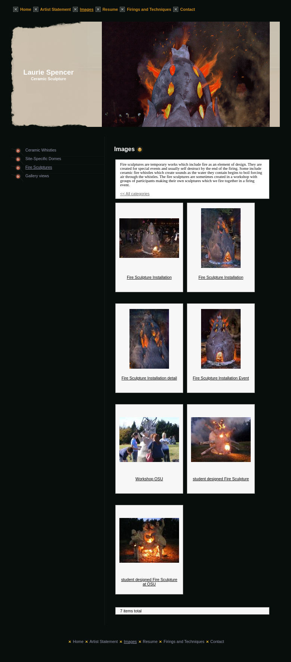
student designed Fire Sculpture (221, 479)
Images (87, 9)
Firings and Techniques (149, 9)
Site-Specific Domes (43, 158)
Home (25, 9)
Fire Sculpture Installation (149, 277)
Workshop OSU (149, 479)
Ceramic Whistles (40, 150)
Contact (187, 9)
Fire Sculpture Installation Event (221, 378)
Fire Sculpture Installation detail (149, 378)
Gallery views (37, 176)
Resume (110, 9)
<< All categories (135, 193)
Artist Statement (55, 9)
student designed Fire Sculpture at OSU (149, 581)
